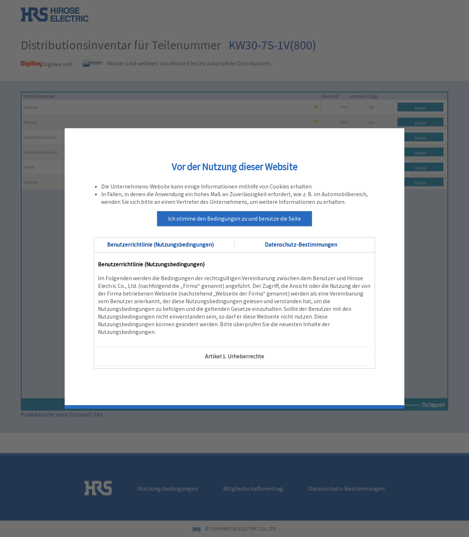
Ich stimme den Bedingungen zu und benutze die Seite (234, 218)
